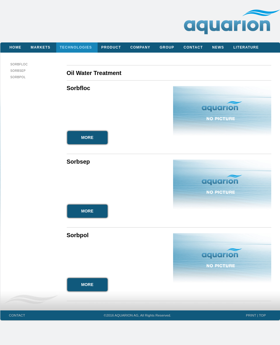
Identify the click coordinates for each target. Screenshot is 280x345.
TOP (262, 315)
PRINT (251, 315)
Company (140, 47)
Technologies (76, 47)
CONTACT (17, 315)
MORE (87, 137)
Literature (246, 47)
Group (167, 47)
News (218, 47)
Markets (40, 47)
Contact (193, 47)
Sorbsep (18, 70)
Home (16, 47)
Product (111, 47)
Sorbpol (18, 77)
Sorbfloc (19, 64)
